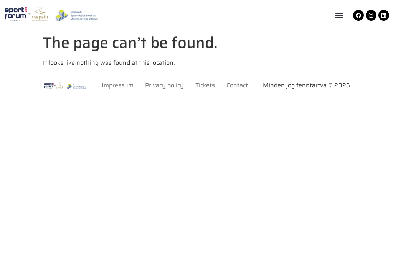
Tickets (205, 85)
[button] (339, 15)
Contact (237, 85)
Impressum (118, 85)
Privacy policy (164, 85)
